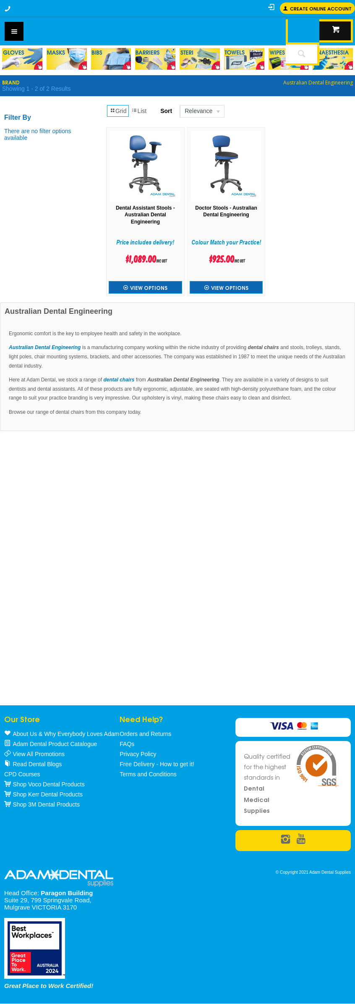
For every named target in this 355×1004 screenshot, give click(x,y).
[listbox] (201, 111)
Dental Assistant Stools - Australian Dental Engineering (145, 215)
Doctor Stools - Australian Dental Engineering (226, 211)
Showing (36, 88)
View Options (148, 288)
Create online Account (321, 8)
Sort (166, 111)
